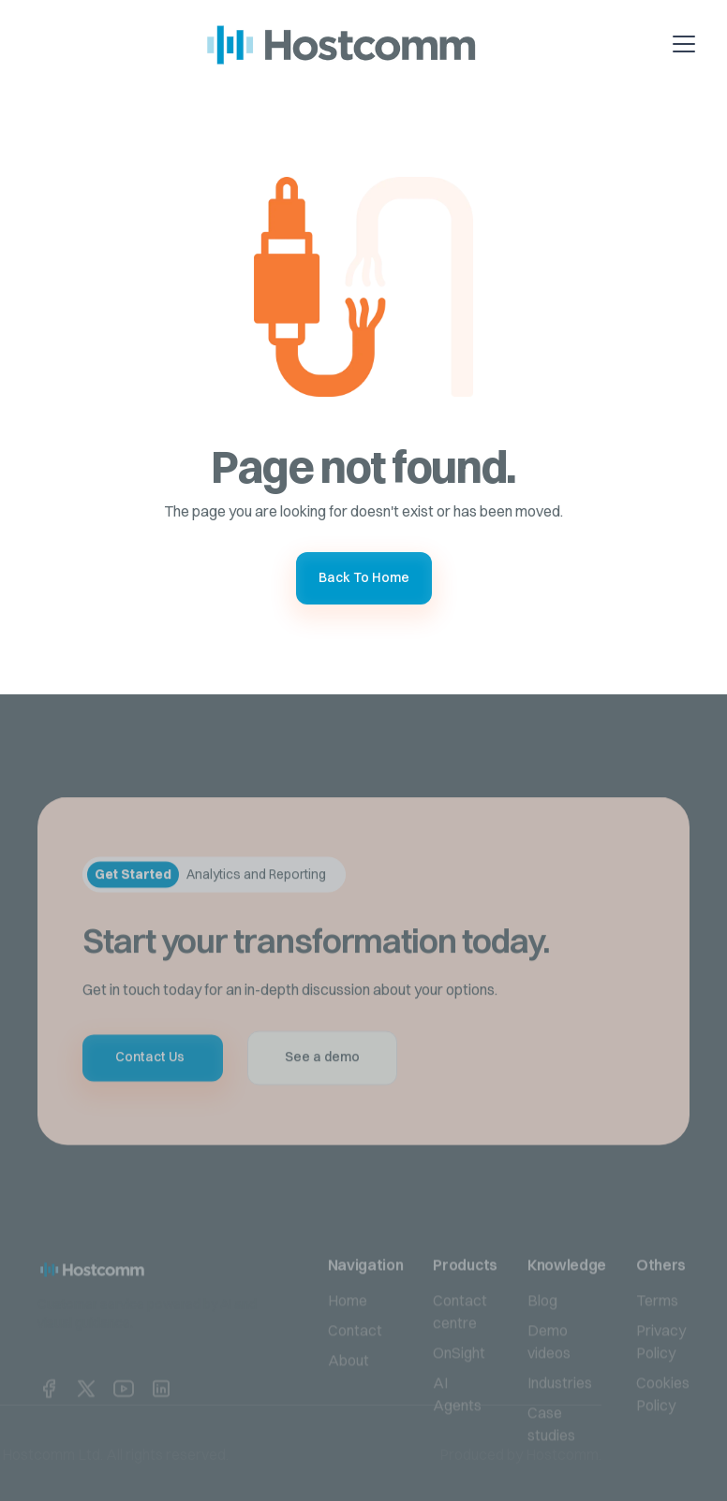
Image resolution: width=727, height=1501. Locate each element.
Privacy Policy (661, 1372)
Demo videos (549, 1372)
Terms (657, 1331)
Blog (542, 1331)
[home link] (110, 1301)
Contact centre (460, 1342)
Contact (355, 1361)
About (348, 1391)
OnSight (459, 1384)
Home (347, 1331)
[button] (705, 44)
